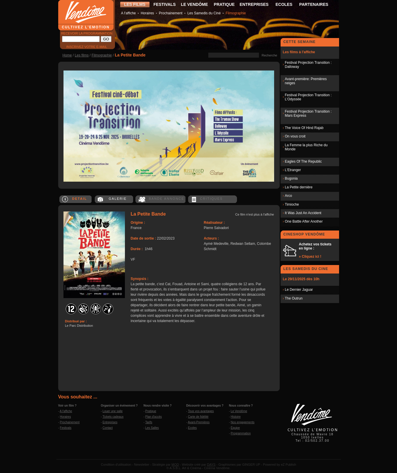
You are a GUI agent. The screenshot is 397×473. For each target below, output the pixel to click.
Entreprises (110, 422)
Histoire (236, 416)
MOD (175, 464)
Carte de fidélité (198, 416)
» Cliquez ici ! (310, 256)
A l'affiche (128, 13)
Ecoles (192, 427)
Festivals (65, 427)
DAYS (211, 464)
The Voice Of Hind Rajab (304, 128)
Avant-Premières (198, 422)
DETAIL (79, 198)
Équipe (235, 427)
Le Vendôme (239, 411)
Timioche (292, 204)
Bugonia (291, 178)
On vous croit (295, 136)
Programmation (241, 433)
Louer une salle (113, 411)
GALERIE (118, 198)
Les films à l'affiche (299, 52)
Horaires (147, 13)
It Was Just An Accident (303, 213)
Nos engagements (243, 422)
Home (67, 55)
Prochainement (171, 13)
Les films (82, 55)
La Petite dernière (299, 187)
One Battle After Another (304, 221)
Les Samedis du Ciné (204, 13)
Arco (288, 196)
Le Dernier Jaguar (299, 290)
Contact (108, 427)
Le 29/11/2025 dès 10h (301, 279)
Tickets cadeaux (112, 416)
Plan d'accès (153, 416)
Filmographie (236, 13)
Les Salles (152, 427)
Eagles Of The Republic (303, 161)
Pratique (150, 411)
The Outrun (294, 298)
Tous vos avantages (201, 411)
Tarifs (148, 422)
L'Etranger (293, 170)
